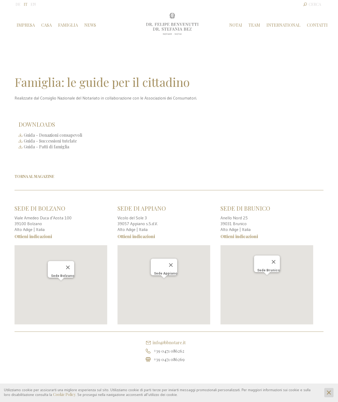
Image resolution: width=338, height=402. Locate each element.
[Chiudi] (68, 262)
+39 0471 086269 (169, 359)
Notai (235, 25)
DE (18, 4)
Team (254, 25)
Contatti (317, 25)
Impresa (26, 25)
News (90, 25)
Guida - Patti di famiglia (43, 146)
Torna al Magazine (34, 176)
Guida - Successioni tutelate (47, 141)
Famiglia (68, 25)
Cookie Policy (64, 394)
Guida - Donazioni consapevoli (50, 135)
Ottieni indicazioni (33, 236)
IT (25, 4)
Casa (46, 25)
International (283, 25)
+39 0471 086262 (169, 351)
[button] (61, 280)
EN (33, 4)
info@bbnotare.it (169, 342)
